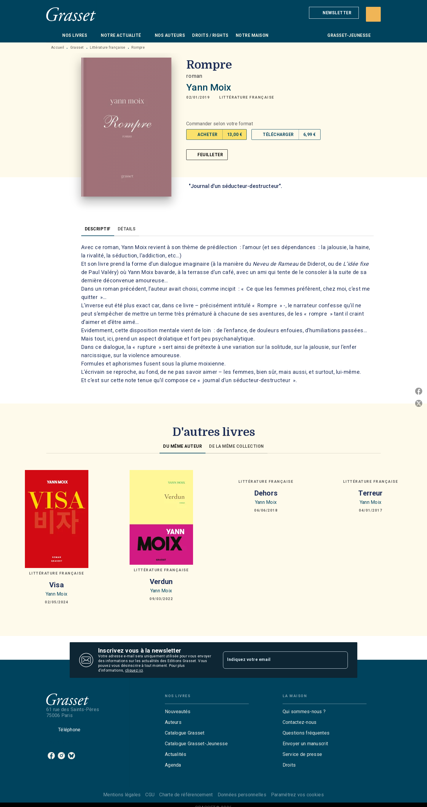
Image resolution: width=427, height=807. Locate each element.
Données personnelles (242, 794)
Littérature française (107, 47)
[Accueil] (71, 14)
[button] (334, 13)
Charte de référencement (186, 794)
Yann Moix (208, 87)
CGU (149, 794)
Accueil (57, 47)
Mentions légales (122, 794)
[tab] (52, 35)
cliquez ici (134, 670)
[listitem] (51, 756)
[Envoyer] (341, 660)
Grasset (77, 47)
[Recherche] (373, 14)
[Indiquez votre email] (278, 660)
